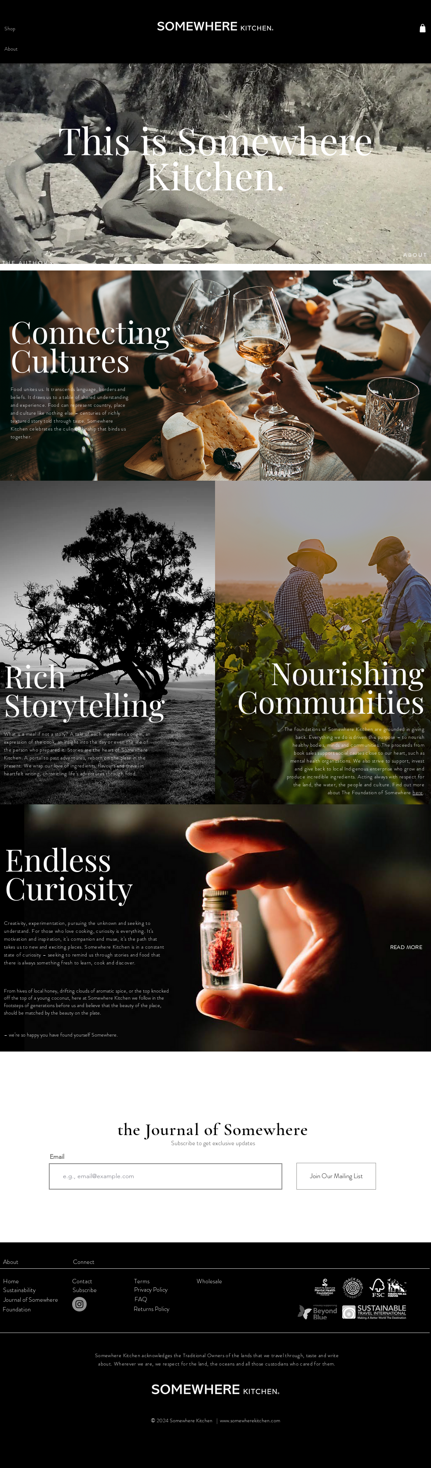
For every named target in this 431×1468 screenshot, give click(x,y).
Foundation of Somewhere (382, 792)
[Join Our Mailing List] (336, 1176)
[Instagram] (79, 1304)
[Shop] (422, 28)
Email (57, 1157)
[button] (22, 28)
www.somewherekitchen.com (250, 1420)
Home (11, 1281)
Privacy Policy (151, 1289)
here (418, 792)
